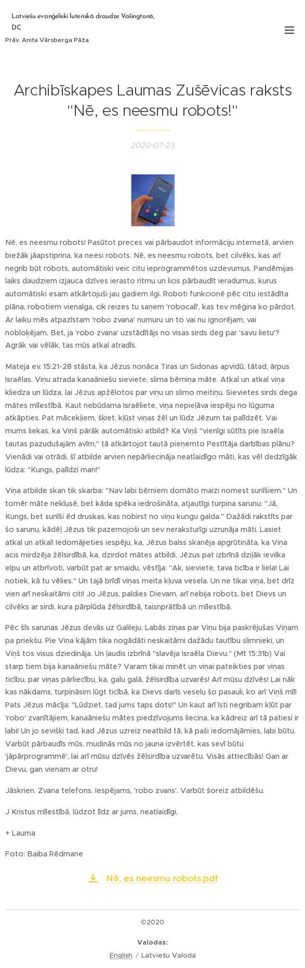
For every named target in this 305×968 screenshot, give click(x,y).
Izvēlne (289, 30)
